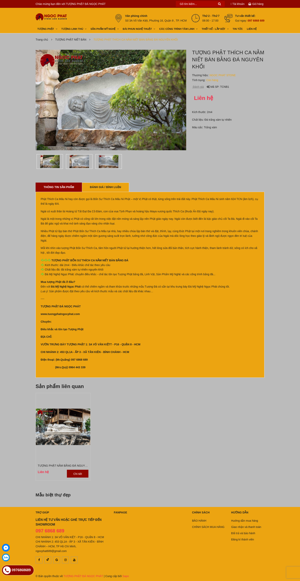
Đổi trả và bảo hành (243, 533)
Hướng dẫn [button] (239, 512)
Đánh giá (198, 86)
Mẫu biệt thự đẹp (53, 494)
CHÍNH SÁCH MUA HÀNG (208, 527)
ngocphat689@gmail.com (51, 551)
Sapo (125, 576)
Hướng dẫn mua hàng (244, 520)
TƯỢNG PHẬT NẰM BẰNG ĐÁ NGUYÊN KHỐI (67, 465)
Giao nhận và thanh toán (246, 527)
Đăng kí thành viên (242, 539)
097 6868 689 (256, 20)
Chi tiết (77, 473)
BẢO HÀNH (199, 520)
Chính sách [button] (201, 512)
